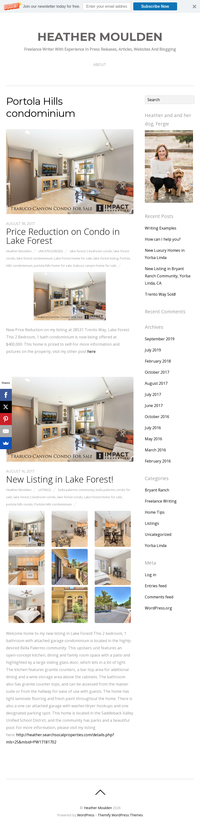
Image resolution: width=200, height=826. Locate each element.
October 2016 (157, 416)
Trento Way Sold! (160, 294)
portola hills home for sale (53, 265)
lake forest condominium (35, 258)
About (99, 65)
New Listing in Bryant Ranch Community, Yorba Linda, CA (167, 276)
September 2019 (159, 339)
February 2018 (158, 361)
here (91, 351)
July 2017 (153, 394)
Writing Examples (160, 228)
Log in (150, 574)
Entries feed (156, 585)
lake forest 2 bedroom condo (91, 251)
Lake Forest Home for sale (73, 258)
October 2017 (157, 372)
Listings (44, 490)
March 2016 (155, 450)
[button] (100, 6)
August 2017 (156, 383)
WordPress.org (158, 608)
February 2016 (158, 461)
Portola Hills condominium (53, 504)
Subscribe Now (155, 6)
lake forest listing (105, 258)
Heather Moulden (19, 251)
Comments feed (159, 597)
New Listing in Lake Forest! (59, 479)
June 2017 (154, 405)
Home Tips (155, 512)
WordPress (85, 815)
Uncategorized (50, 251)
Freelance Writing (161, 501)
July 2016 (153, 427)
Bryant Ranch (157, 490)
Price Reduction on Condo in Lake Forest (63, 235)
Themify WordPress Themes (120, 815)
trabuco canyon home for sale (94, 265)
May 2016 (153, 438)
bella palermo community (76, 490)
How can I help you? (163, 239)
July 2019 (153, 350)
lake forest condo (70, 497)
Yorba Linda (156, 545)
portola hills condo (19, 504)
